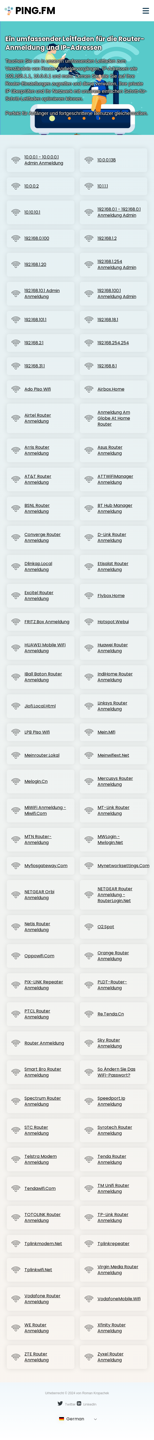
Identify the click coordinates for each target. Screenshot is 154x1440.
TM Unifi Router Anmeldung (113, 1188)
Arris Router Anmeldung (36, 450)
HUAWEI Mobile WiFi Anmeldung (45, 648)
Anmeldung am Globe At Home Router (114, 418)
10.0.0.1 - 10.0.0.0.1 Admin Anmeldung (43, 160)
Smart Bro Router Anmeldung (42, 1072)
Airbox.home (111, 389)
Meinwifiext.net (113, 755)
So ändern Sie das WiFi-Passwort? (116, 1072)
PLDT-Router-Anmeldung (112, 985)
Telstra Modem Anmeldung (40, 1159)
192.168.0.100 (36, 238)
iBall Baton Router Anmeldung (43, 677)
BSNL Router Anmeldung (37, 508)
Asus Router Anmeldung (110, 450)
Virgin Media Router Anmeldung (118, 1270)
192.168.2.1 (34, 343)
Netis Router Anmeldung (37, 927)
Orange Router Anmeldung (113, 956)
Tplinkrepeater (114, 1244)
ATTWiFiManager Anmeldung (115, 479)
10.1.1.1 (103, 186)
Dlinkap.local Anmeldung (38, 567)
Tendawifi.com (40, 1189)
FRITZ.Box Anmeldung (46, 622)
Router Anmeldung (44, 1043)
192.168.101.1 (35, 320)
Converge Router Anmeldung (42, 538)
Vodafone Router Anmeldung (42, 1299)
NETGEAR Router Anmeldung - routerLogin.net (115, 895)
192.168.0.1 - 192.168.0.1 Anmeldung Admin (119, 212)
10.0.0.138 (107, 160)
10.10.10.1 (32, 212)
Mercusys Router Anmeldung (115, 781)
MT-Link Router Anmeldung (114, 811)
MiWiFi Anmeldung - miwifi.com (45, 811)
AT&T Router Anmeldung (37, 479)
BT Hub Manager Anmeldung (115, 508)
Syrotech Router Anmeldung (115, 1130)
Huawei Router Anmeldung (113, 648)
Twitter (67, 1404)
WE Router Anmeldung (36, 1328)
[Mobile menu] (145, 10)
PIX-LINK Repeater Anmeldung (43, 985)
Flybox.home (111, 596)
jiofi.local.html (40, 706)
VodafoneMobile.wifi (119, 1299)
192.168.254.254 (113, 343)
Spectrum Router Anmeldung (42, 1101)
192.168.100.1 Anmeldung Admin (117, 294)
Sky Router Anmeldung (110, 1043)
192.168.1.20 (35, 265)
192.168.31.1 (34, 366)
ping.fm (29, 10)
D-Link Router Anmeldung (112, 538)
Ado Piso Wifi (37, 389)
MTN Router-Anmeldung (38, 840)
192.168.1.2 (107, 238)
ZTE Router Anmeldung (36, 1357)
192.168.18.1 (108, 320)
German (71, 1419)
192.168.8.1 (107, 366)
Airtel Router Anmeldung (37, 418)
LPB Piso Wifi (37, 732)
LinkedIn (86, 1404)
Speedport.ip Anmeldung (111, 1101)
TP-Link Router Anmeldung (113, 1218)
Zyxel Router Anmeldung (111, 1357)
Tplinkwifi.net (38, 1270)
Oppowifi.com (39, 956)
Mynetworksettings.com (123, 866)
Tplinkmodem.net (43, 1244)
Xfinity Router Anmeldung (112, 1328)
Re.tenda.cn (111, 1014)
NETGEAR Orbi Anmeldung (39, 895)
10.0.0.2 (31, 186)
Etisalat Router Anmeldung (113, 567)
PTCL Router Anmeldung (37, 1014)
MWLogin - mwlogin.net (110, 840)
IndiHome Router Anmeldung (115, 677)
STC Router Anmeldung (36, 1130)
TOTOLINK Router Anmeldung (42, 1218)
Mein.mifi (106, 732)
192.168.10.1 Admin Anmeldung (42, 294)
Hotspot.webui (113, 622)
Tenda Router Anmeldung (112, 1159)
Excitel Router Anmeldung (38, 596)
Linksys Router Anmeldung (112, 706)
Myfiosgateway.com (45, 866)
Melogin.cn (36, 781)
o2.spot (106, 927)
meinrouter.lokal (41, 755)
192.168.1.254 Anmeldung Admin (117, 265)
